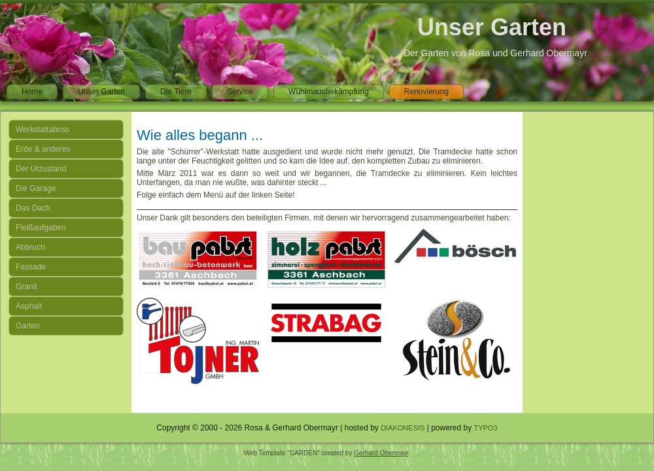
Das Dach (33, 208)
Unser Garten (491, 27)
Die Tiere (176, 91)
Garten (28, 325)
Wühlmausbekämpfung (328, 91)
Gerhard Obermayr (381, 453)
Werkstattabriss (42, 129)
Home (32, 91)
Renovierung (426, 91)
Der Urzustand (41, 168)
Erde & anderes (43, 149)
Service (240, 91)
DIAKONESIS (402, 428)
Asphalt (29, 306)
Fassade (31, 266)
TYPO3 (486, 428)
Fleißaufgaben (41, 227)
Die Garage (36, 188)
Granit (26, 286)
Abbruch (30, 247)
